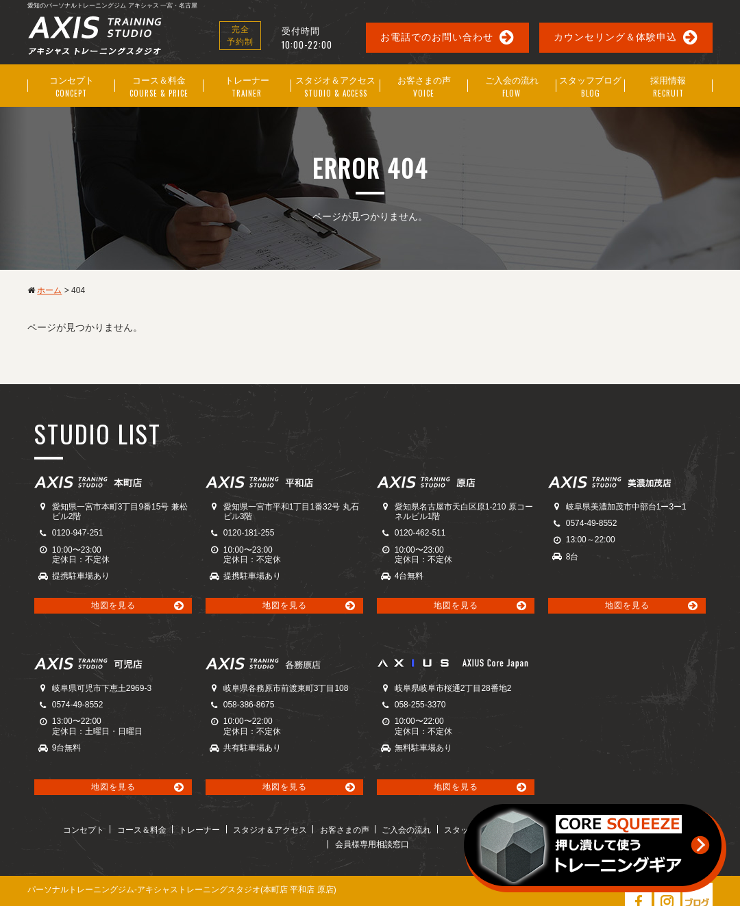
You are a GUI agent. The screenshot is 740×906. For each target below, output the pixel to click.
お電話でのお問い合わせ (436, 37)
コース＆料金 (110, 828)
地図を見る (113, 604)
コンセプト (54, 828)
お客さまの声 (304, 828)
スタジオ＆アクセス (232, 828)
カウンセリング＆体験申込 (615, 37)
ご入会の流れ (363, 828)
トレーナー (165, 828)
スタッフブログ (426, 828)
